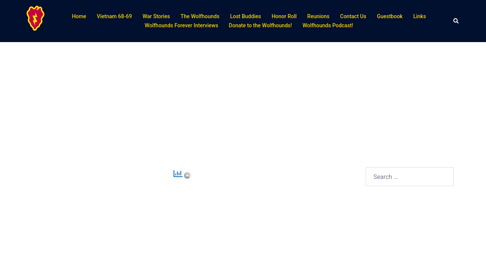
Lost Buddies (245, 16)
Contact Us (353, 16)
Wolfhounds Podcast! (328, 25)
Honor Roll (284, 16)
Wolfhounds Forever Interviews (181, 25)
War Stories (156, 16)
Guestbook (390, 16)
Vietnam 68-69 (114, 16)
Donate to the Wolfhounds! (260, 25)
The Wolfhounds (200, 16)
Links (419, 16)
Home (79, 16)
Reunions (318, 16)
